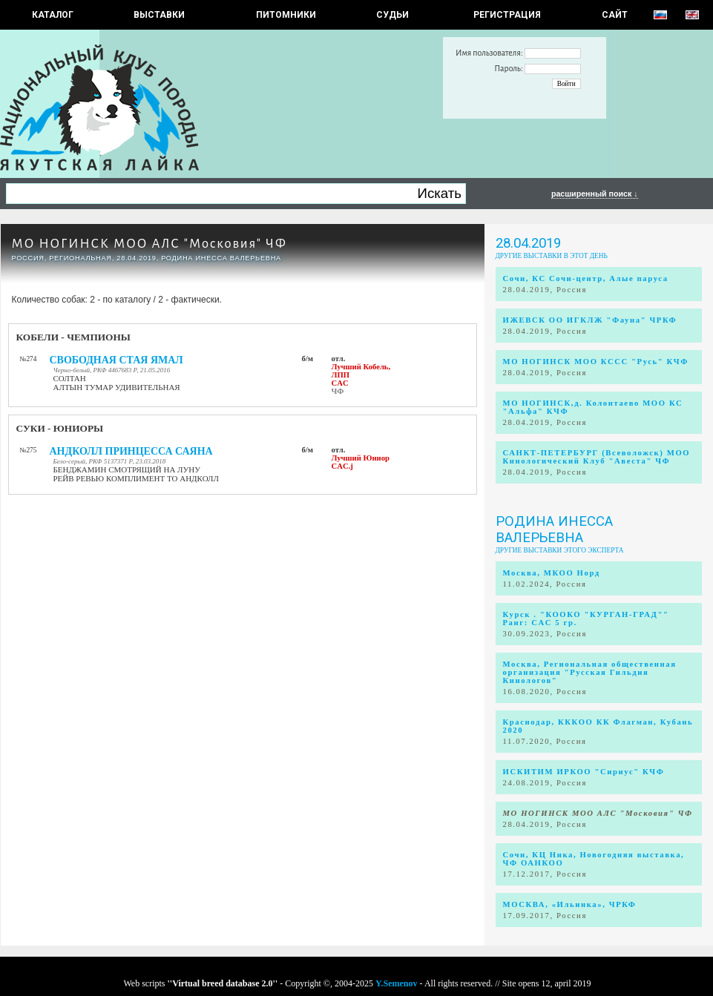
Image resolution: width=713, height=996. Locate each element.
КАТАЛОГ (52, 15)
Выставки (159, 15)
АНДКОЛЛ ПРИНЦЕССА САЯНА (131, 451)
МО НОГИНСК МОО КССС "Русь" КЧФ (596, 361)
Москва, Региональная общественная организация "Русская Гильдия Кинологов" (590, 672)
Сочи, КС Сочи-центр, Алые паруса (585, 278)
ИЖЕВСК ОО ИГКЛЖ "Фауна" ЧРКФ (590, 320)
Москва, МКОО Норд (551, 573)
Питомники (286, 15)
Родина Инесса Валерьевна (554, 529)
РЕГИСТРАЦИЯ (507, 15)
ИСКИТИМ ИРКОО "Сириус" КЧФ (584, 772)
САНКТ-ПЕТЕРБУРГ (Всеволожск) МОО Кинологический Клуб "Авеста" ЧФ (597, 457)
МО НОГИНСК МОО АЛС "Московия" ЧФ (149, 244)
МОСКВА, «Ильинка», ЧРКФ (570, 904)
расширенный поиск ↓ (594, 193)
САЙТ (615, 15)
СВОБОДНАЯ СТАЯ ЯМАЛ (116, 360)
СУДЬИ (392, 15)
